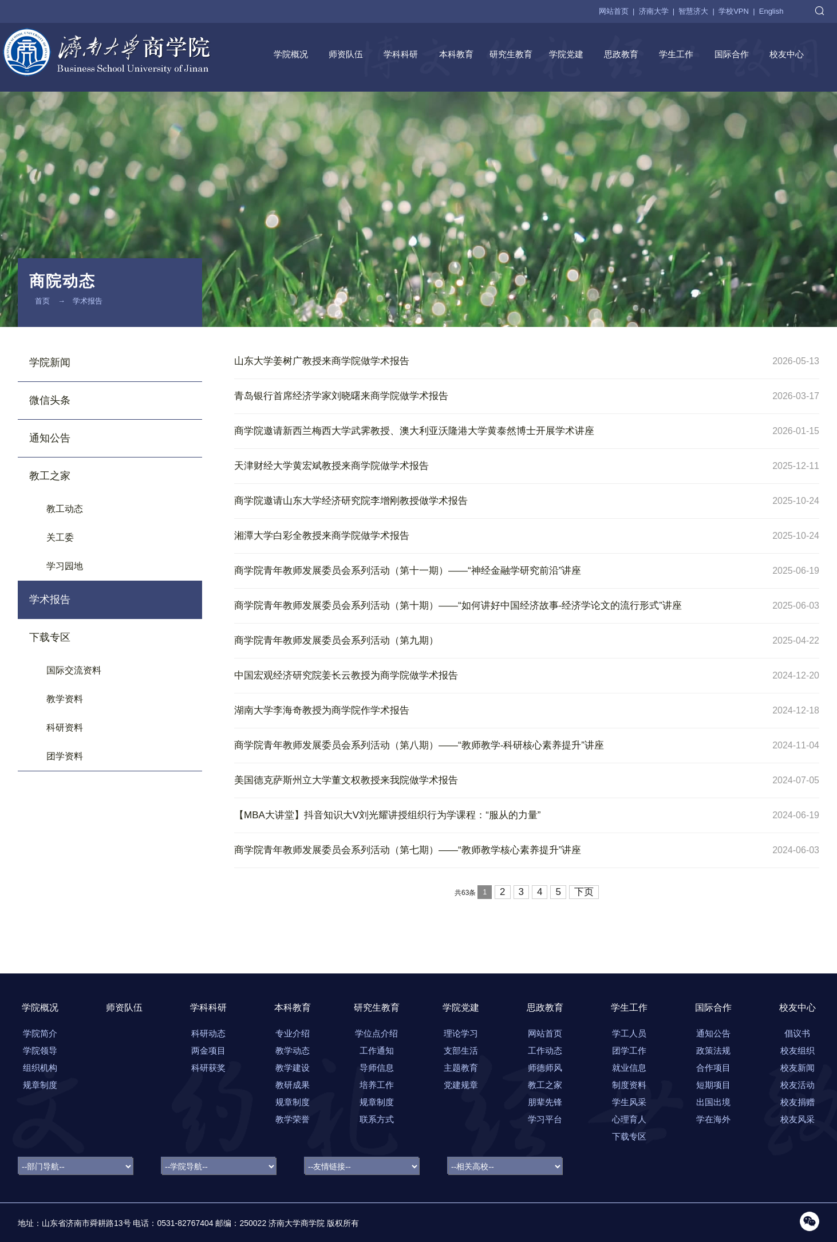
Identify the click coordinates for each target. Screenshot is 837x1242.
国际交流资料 (73, 670)
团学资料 (64, 756)
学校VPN (733, 11)
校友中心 (786, 54)
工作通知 (377, 1050)
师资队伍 (346, 54)
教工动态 (64, 509)
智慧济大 (693, 11)
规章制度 (292, 1102)
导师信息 (377, 1068)
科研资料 (64, 727)
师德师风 (545, 1068)
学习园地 (64, 566)
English (771, 11)
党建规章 (461, 1085)
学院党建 (566, 54)
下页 (584, 891)
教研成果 (292, 1085)
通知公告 (49, 438)
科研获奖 (208, 1068)
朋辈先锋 (545, 1102)
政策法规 (713, 1050)
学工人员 (629, 1033)
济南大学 (654, 11)
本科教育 (456, 54)
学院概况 (291, 54)
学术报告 (87, 301)
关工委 (60, 537)
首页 (42, 301)
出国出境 (713, 1102)
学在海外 (713, 1119)
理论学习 (461, 1033)
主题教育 (461, 1068)
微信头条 (49, 400)
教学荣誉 (292, 1119)
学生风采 (629, 1102)
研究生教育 (510, 54)
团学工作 (629, 1050)
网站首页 (614, 11)
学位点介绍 (376, 1033)
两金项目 (208, 1050)
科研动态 (208, 1033)
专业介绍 (292, 1033)
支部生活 (461, 1050)
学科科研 (401, 54)
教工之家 (49, 476)
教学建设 (292, 1068)
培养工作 (377, 1085)
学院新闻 (49, 362)
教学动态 (292, 1050)
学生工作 (676, 54)
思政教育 (621, 54)
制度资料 (629, 1085)
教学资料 (64, 699)
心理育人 (629, 1119)
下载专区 (49, 637)
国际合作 (731, 54)
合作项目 (713, 1068)
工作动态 (545, 1050)
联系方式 (377, 1119)
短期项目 (713, 1085)
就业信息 (629, 1068)
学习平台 (545, 1119)
